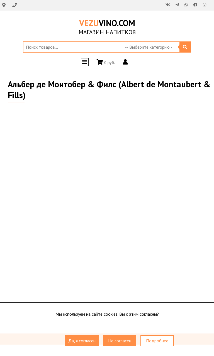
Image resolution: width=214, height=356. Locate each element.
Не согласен (119, 340)
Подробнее (157, 340)
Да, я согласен (82, 340)
